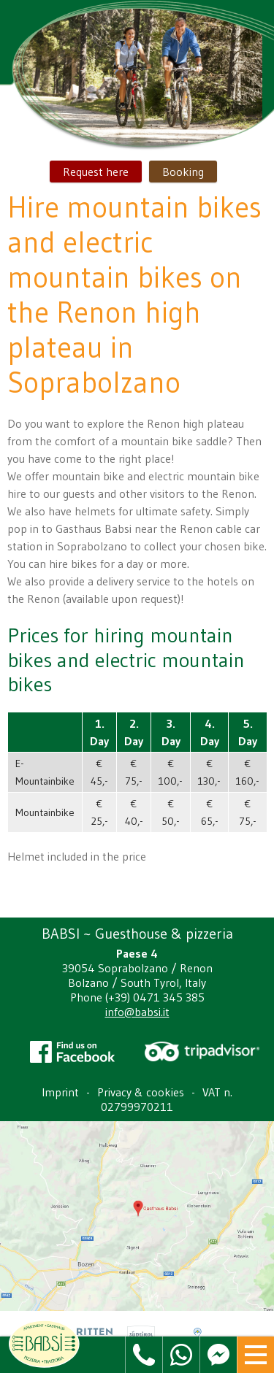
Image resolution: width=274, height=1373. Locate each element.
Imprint (60, 1092)
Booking (183, 171)
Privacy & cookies (140, 1092)
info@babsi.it (137, 1011)
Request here (96, 171)
